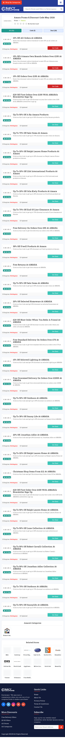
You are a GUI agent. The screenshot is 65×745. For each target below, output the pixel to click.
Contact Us (38, 707)
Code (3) (32, 30)
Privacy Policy (39, 701)
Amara (23, 20)
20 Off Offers (6, 720)
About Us (37, 698)
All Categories (6, 727)
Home (16, 20)
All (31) (11, 30)
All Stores (5, 723)
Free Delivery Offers (8, 717)
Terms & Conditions (41, 704)
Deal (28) (53, 30)
